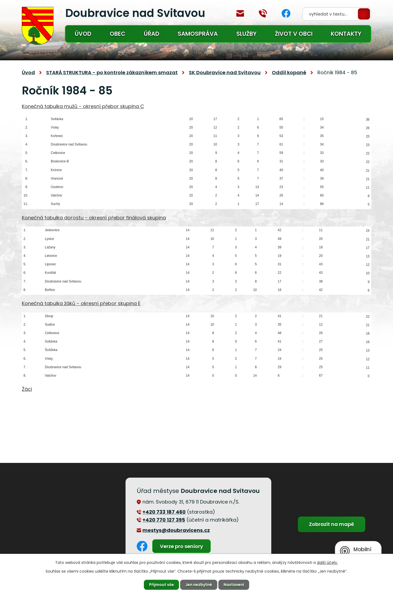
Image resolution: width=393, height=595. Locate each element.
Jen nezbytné (198, 584)
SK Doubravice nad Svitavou (225, 72)
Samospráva (198, 34)
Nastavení (234, 584)
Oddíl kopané (289, 72)
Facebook (286, 13)
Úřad (151, 34)
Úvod (83, 34)
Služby (246, 34)
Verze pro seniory (181, 546)
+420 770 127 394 (263, 13)
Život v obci (293, 34)
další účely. (327, 562)
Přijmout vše (161, 584)
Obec (117, 34)
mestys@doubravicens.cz (240, 13)
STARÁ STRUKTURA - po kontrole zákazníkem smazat (112, 72)
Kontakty (346, 34)
